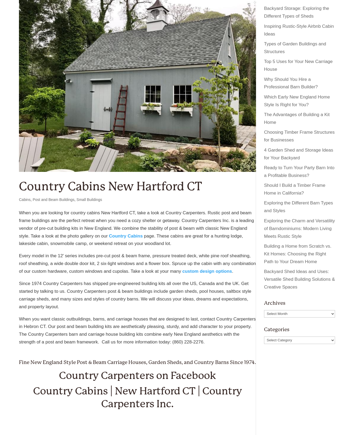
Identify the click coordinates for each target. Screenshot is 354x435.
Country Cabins (126, 236)
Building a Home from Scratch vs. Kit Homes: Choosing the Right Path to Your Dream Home (297, 254)
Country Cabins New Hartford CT (110, 186)
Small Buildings (89, 199)
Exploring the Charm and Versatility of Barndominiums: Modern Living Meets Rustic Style (299, 228)
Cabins (25, 199)
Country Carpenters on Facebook (137, 375)
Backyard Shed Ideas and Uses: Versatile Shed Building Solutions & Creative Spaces (299, 279)
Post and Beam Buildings (53, 199)
